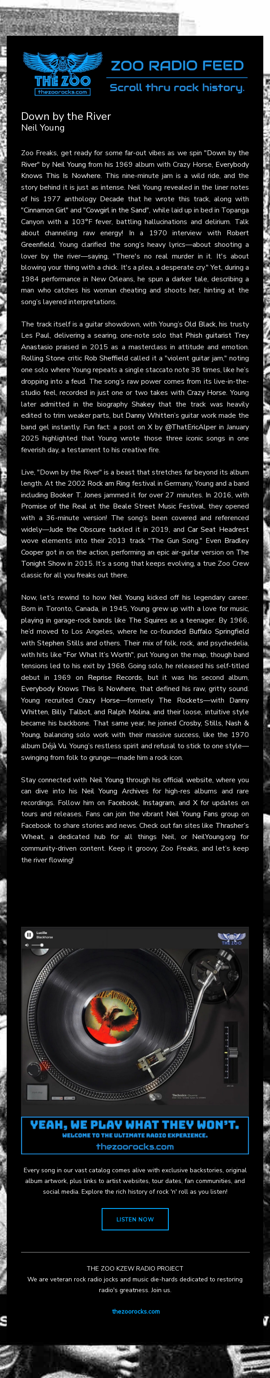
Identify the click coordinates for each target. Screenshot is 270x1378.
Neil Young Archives (115, 791)
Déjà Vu (54, 746)
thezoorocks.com (136, 1311)
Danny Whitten (149, 415)
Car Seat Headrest (218, 529)
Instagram (158, 803)
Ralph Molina (128, 712)
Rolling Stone (43, 358)
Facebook (123, 803)
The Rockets (181, 700)
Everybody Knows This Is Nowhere (78, 689)
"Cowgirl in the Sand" (116, 210)
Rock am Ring (108, 483)
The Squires (148, 620)
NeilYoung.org (214, 837)
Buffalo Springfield (219, 631)
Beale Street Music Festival (158, 506)
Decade (112, 199)
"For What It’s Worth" (99, 655)
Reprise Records (115, 678)
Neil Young (69, 165)
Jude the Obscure (77, 529)
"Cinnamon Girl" (45, 210)
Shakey (143, 404)
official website (187, 780)
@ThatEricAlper (190, 427)
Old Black (200, 324)
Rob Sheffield (106, 358)
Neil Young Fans (192, 814)
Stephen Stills (60, 643)
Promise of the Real (54, 506)
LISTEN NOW (135, 1219)
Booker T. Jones (76, 495)
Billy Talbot (70, 712)
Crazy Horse (207, 393)
